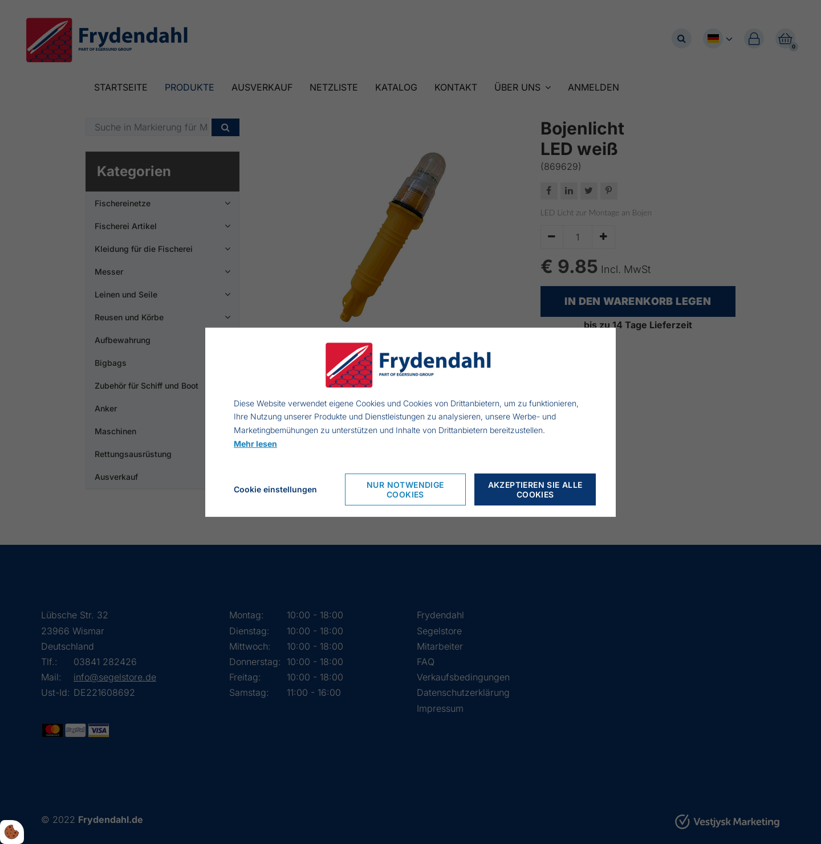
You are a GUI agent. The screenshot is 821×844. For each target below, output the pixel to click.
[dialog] (410, 421)
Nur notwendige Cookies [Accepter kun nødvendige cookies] (405, 489)
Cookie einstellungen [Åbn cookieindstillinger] (275, 489)
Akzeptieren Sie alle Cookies (535, 489)
